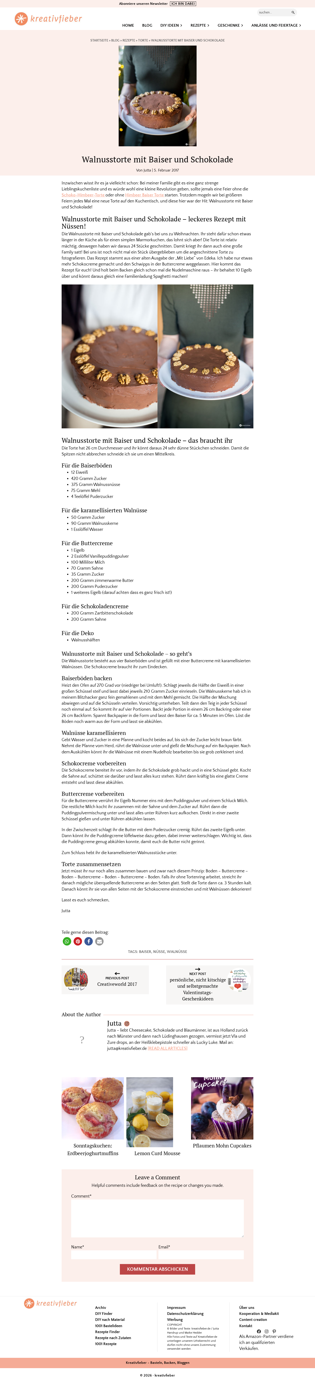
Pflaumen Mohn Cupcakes (222, 1145)
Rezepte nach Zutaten (113, 1338)
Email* (164, 1247)
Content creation (253, 1320)
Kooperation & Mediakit (259, 1314)
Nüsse (159, 952)
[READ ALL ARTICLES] (167, 1048)
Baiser (145, 952)
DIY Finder (103, 1314)
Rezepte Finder (107, 1332)
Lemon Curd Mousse (157, 1153)
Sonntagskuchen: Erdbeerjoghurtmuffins (92, 1149)
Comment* (81, 1196)
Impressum (176, 1308)
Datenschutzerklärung (185, 1314)
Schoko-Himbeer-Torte (83, 195)
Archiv (100, 1308)
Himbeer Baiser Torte (145, 195)
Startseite (99, 40)
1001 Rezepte (106, 1344)
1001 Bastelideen (108, 1326)
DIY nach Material (110, 1320)
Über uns (246, 1308)
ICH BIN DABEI (183, 4)
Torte (143, 40)
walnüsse (177, 952)
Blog (115, 40)
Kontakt (245, 1326)
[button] (67, 941)
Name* (77, 1247)
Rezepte (128, 40)
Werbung (175, 1320)
